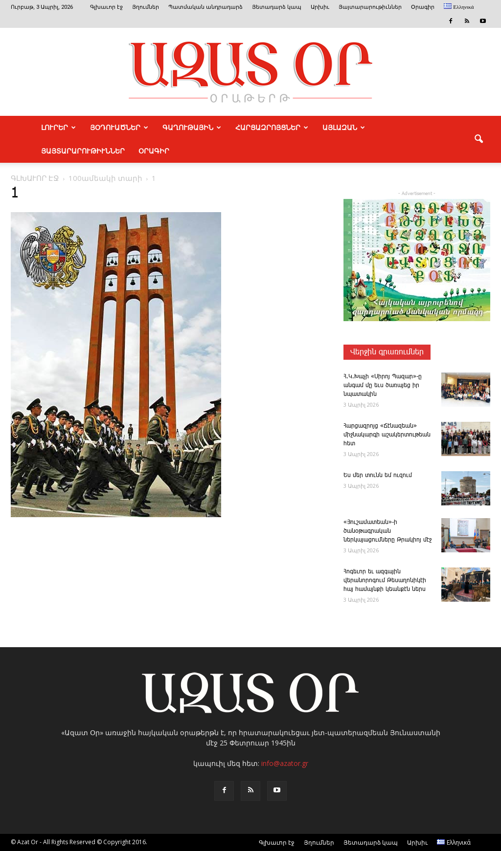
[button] (478, 139)
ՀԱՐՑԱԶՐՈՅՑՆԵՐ (271, 127)
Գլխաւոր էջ (106, 7)
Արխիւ (320, 7)
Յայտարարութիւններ (370, 7)
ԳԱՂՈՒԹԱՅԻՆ (191, 127)
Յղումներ (145, 7)
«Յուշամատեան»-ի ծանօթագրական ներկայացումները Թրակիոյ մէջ (387, 531)
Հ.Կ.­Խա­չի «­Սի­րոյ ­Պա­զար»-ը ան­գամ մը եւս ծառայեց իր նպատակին (382, 385)
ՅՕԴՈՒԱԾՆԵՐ (119, 127)
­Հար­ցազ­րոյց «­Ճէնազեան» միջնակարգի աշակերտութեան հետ (387, 434)
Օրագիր (422, 7)
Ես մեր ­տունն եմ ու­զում (377, 475)
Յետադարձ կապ (276, 7)
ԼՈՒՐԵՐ (58, 127)
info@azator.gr (284, 763)
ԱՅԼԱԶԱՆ (343, 127)
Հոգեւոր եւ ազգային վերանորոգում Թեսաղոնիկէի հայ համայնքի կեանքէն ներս (384, 580)
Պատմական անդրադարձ (205, 7)
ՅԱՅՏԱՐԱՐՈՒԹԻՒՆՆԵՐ (83, 151)
